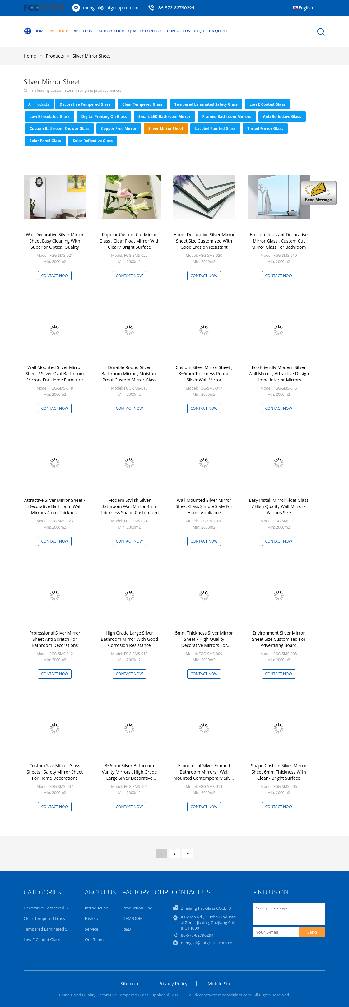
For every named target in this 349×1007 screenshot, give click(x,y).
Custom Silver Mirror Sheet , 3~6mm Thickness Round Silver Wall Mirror (204, 373)
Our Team (94, 939)
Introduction (96, 908)
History (91, 918)
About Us (83, 31)
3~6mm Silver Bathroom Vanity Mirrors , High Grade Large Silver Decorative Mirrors (129, 775)
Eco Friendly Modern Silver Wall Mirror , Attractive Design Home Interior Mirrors (279, 373)
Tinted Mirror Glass (265, 128)
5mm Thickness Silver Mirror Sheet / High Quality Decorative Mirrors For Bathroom (204, 642)
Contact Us (178, 31)
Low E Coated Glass (267, 104)
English (306, 8)
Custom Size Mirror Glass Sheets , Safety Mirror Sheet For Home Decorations (55, 772)
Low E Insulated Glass (50, 116)
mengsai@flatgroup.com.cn (110, 8)
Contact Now (54, 275)
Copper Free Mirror (119, 128)
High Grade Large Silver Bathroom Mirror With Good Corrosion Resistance (129, 639)
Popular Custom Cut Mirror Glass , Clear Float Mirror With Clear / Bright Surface (129, 241)
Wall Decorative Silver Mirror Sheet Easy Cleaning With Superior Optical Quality (55, 241)
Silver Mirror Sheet (91, 56)
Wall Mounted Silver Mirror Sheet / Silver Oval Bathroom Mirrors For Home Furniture (55, 373)
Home (34, 31)
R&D (127, 929)
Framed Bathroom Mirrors (226, 116)
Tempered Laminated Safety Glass (206, 104)
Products (59, 31)
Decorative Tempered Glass (85, 104)
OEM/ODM (133, 918)
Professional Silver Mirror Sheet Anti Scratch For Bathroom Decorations (55, 639)
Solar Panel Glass (45, 140)
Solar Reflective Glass (93, 140)
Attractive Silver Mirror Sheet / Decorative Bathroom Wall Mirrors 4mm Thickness (54, 506)
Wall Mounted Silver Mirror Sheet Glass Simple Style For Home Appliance (204, 506)
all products (38, 104)
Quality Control (145, 31)
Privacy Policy (173, 983)
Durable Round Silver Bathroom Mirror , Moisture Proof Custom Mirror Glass (129, 373)
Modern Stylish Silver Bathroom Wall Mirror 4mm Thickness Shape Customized (129, 506)
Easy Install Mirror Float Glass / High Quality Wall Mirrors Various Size (278, 506)
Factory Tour (110, 31)
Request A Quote (211, 31)
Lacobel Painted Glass (215, 128)
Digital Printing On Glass (104, 116)
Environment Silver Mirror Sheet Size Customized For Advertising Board (278, 639)
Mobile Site (219, 983)
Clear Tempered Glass (142, 104)
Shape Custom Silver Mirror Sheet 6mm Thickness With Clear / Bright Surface (279, 772)
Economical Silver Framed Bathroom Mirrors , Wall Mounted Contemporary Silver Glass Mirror (204, 775)
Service (91, 929)
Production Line (137, 908)
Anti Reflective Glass (282, 116)
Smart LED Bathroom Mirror (164, 116)
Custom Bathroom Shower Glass (59, 128)
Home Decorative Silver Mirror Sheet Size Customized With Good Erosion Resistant (204, 241)
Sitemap (129, 983)
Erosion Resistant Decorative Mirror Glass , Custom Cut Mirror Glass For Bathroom (279, 241)
